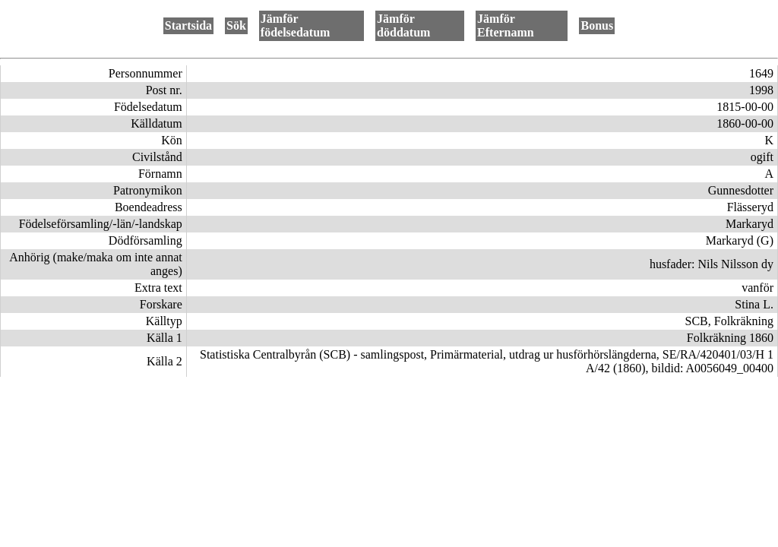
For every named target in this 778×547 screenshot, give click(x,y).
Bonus (596, 25)
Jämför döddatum (403, 25)
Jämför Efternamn (505, 25)
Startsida (188, 25)
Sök (236, 25)
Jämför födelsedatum (295, 25)
